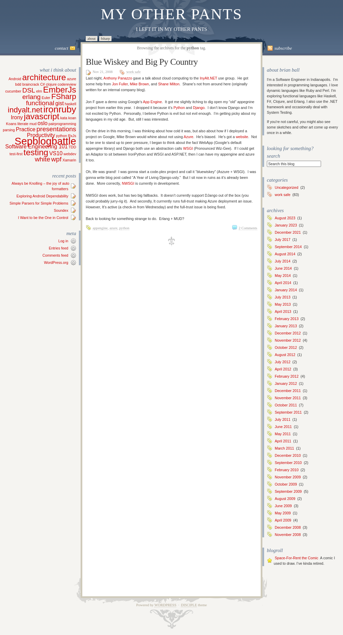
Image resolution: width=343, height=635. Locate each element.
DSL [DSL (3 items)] (28, 90)
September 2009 (288, 491)
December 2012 (288, 333)
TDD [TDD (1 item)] (72, 147)
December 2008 (288, 527)
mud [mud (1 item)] (33, 124)
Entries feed (58, 248)
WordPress (165, 605)
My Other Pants (172, 14)
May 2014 (283, 275)
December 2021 (288, 232)
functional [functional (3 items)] (40, 103)
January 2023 (286, 225)
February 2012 (286, 376)
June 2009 (283, 506)
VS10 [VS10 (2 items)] (56, 153)
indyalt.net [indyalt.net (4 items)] (25, 110)
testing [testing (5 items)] (36, 152)
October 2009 (286, 484)
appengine (100, 228)
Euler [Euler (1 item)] (46, 98)
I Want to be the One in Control (43, 218)
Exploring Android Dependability (42, 196)
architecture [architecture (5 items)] (44, 77)
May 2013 (283, 304)
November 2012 (288, 340)
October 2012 (286, 347)
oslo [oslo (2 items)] (42, 123)
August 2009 (285, 499)
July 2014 (283, 261)
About (91, 38)
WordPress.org (56, 262)
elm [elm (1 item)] (39, 91)
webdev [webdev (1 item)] (69, 154)
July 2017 (283, 239)
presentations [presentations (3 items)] (56, 129)
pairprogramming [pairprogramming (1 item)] (62, 124)
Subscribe (283, 48)
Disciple (189, 605)
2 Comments (248, 228)
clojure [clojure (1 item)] (51, 84)
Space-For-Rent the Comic (296, 558)
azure (113, 228)
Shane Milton (168, 84)
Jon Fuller (120, 84)
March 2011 (284, 448)
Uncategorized (286, 187)
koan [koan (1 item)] (72, 118)
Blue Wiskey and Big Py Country (142, 62)
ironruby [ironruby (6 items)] (59, 109)
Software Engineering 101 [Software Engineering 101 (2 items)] (36, 146)
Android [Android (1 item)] (15, 79)
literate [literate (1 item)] (22, 124)
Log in (63, 241)
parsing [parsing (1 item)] (9, 130)
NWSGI (128, 183)
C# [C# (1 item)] (42, 84)
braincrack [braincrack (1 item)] (30, 84)
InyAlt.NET (208, 78)
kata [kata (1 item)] (63, 118)
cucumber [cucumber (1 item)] (13, 91)
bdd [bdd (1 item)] (18, 84)
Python (179, 108)
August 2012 (285, 355)
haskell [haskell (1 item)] (70, 104)
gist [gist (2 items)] (59, 103)
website (242, 137)
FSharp (105, 38)
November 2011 (288, 398)
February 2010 (286, 470)
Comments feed (55, 255)
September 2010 (288, 463)
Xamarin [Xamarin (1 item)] (69, 160)
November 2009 (288, 477)
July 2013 (283, 297)
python (124, 228)
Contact (61, 48)
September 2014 (288, 247)
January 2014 (286, 290)
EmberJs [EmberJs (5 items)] (59, 89)
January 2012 (286, 383)
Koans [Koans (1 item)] (11, 124)
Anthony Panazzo (118, 78)
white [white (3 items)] (42, 159)
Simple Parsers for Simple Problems (39, 203)
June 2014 (283, 268)
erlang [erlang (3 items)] (31, 96)
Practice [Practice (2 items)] (25, 129)
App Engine (152, 102)
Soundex (61, 210)
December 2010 (288, 455)
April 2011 (283, 441)
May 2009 (283, 513)
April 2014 (283, 283)
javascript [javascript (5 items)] (41, 116)
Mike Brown (139, 84)
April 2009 (283, 520)
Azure (188, 137)
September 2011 (288, 412)
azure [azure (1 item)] (71, 79)
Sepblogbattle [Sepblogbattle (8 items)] (45, 141)
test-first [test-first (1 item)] (16, 154)
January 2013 (286, 326)
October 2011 (286, 405)
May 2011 (283, 434)
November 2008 (288, 535)
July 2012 (283, 362)
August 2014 (285, 254)
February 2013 (286, 319)
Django (199, 108)
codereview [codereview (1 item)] (67, 84)
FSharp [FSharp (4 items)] (63, 96)
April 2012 (283, 369)
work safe (133, 72)
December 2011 (288, 391)
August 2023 (285, 218)
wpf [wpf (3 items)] (56, 159)
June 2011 (283, 427)
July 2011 (283, 419)
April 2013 (283, 311)
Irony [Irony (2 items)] (17, 117)
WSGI (188, 148)
